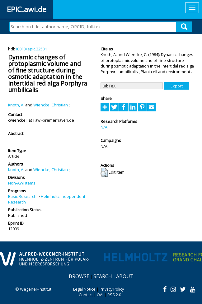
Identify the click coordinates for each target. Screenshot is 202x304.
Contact (86, 294)
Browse (79, 276)
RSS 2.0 (114, 294)
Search (102, 276)
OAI (100, 294)
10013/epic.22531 (31, 49)
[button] (104, 172)
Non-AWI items (21, 183)
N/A (104, 127)
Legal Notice (84, 289)
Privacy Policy (112, 289)
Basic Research (22, 196)
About (125, 276)
